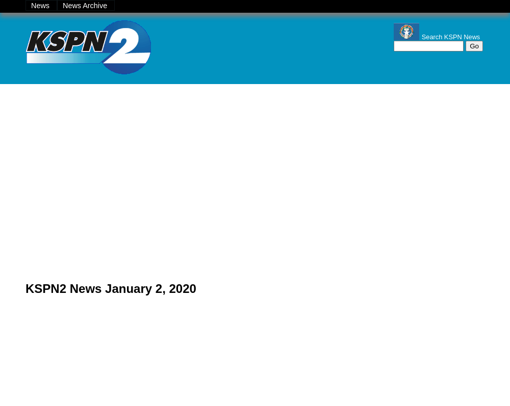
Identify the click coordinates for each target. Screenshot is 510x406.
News (41, 6)
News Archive (86, 6)
